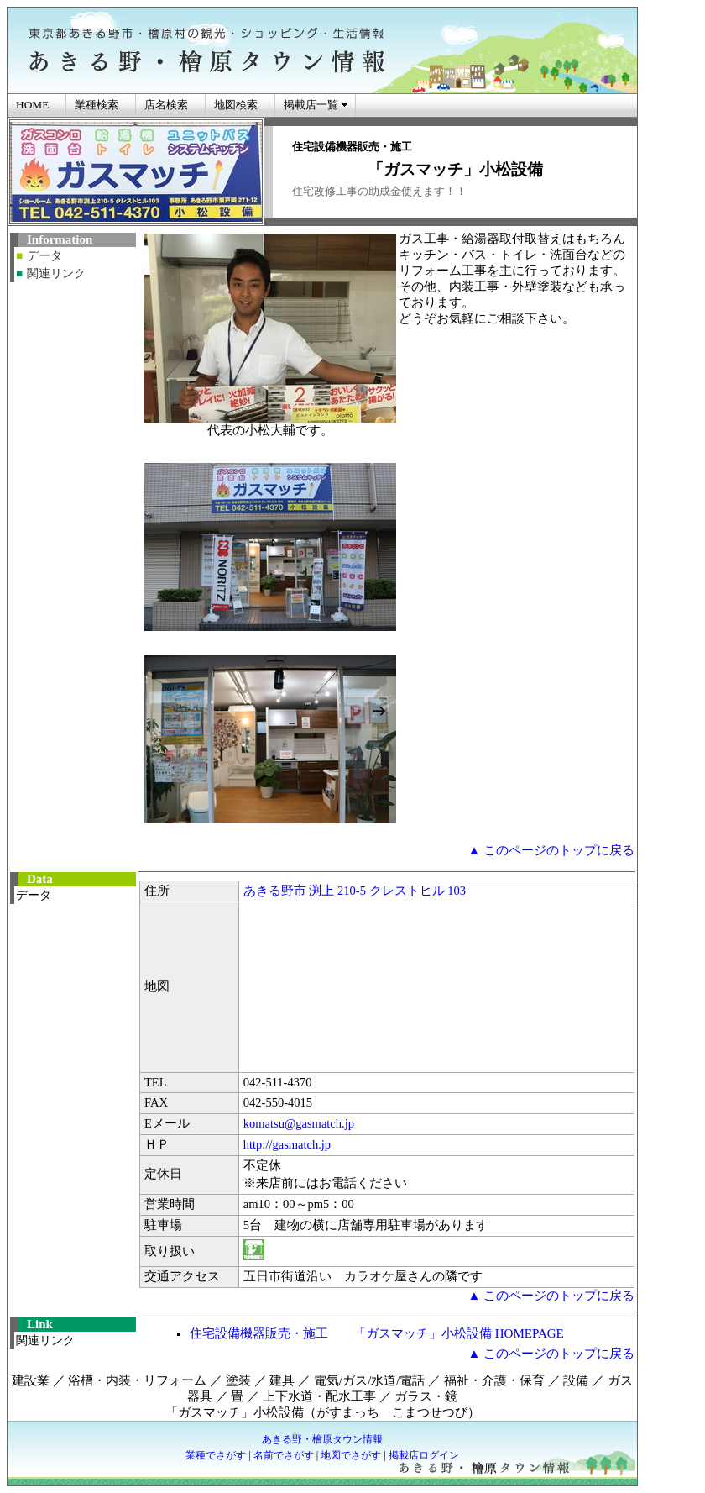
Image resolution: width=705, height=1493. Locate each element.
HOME (32, 104)
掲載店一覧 (311, 104)
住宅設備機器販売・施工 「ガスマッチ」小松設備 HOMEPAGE (377, 1333)
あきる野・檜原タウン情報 (322, 1439)
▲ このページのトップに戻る (550, 850)
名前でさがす (283, 1455)
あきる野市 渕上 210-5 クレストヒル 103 (354, 890)
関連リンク (56, 273)
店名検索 (166, 104)
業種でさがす (215, 1455)
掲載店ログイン (424, 1455)
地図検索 (236, 104)
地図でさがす (351, 1455)
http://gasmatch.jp (287, 1144)
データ (44, 256)
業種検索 (96, 104)
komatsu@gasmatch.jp (298, 1123)
